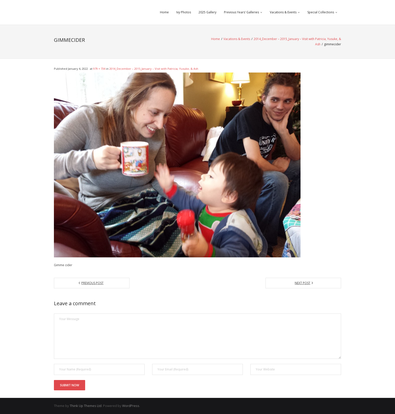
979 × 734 (99, 69)
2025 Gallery (207, 12)
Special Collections (320, 12)
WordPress (130, 405)
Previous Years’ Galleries (241, 12)
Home (164, 12)
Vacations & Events (283, 12)
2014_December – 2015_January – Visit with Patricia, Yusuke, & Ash (153, 69)
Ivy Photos (183, 12)
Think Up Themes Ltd (86, 405)
